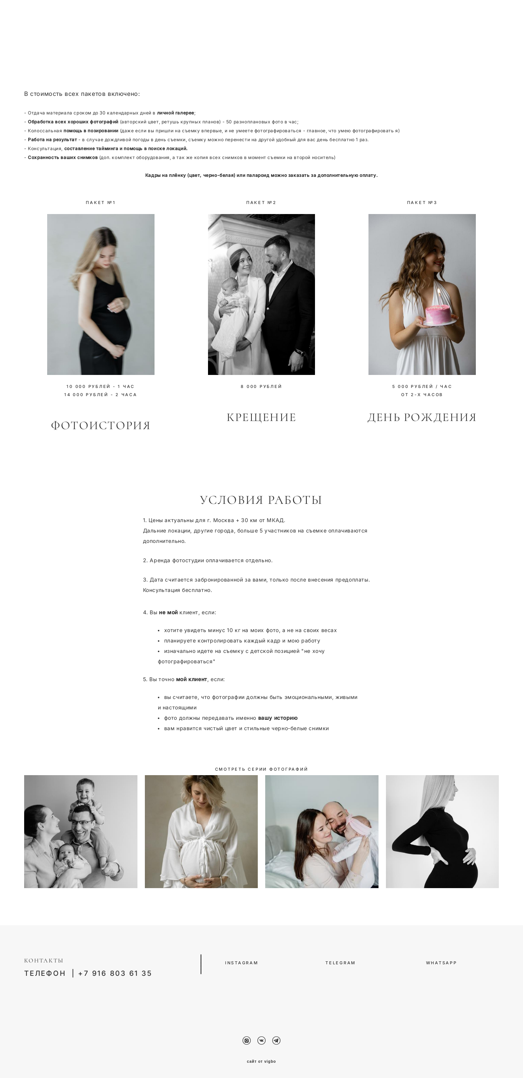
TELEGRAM (341, 961)
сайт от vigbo (261, 1061)
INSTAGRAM (242, 961)
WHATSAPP (441, 961)
